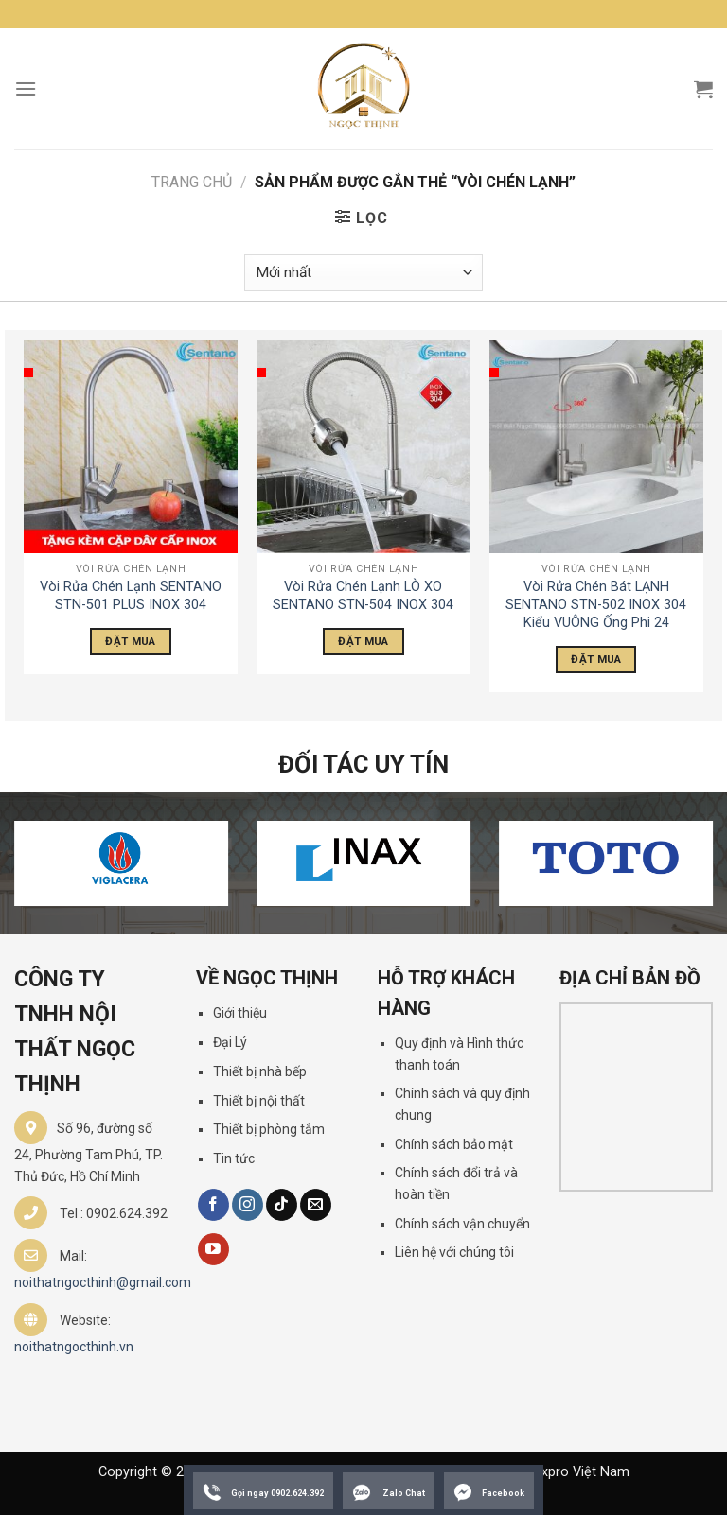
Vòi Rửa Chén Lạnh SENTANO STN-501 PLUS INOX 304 (131, 596)
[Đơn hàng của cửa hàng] (363, 272)
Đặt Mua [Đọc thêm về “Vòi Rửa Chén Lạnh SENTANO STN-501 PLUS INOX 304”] (130, 641)
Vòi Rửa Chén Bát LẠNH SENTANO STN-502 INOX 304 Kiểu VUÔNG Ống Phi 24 (595, 604)
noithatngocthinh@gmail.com (102, 1282)
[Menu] (25, 88)
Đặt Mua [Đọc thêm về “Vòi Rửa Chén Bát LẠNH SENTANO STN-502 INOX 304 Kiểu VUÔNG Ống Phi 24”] (596, 659)
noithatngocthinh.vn (73, 1346)
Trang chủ (191, 182)
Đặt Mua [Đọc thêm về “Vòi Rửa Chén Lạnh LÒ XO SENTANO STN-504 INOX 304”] (363, 641)
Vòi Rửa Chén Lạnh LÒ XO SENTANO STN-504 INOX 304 (363, 596)
